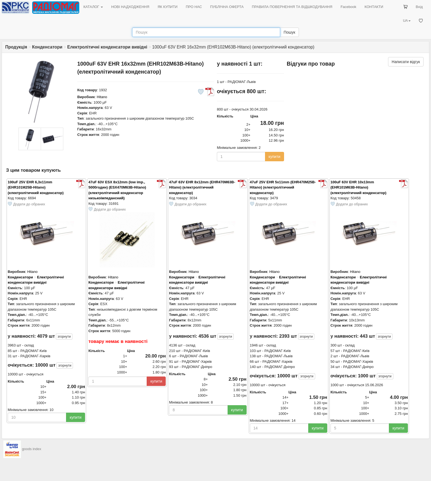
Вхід (419, 7)
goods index (31, 449)
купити (274, 156)
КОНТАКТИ (373, 7)
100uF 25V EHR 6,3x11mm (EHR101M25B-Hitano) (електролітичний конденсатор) (36, 187)
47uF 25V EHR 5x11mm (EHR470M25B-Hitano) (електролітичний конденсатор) (283, 187)
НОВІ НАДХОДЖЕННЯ (130, 7)
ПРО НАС (194, 7)
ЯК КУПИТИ (167, 7)
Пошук (289, 32)
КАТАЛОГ (93, 7)
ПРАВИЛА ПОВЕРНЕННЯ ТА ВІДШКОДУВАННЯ (292, 7)
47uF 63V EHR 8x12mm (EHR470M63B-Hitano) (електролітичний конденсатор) (202, 187)
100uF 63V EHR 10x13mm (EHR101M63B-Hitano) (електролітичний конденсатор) (358, 187)
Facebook (348, 7)
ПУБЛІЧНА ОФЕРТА (227, 7)
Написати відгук (406, 62)
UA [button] (407, 20)
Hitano (102, 97)
